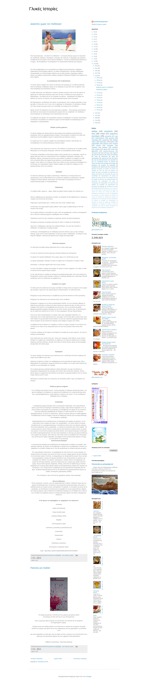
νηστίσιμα (95, 140)
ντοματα (115, 143)
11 (94, 61)
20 (94, 39)
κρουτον (93, 196)
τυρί (98, 207)
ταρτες (116, 158)
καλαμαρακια (95, 182)
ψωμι (108, 153)
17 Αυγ (99, 93)
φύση (105, 149)
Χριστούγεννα (99, 138)
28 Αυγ (99, 77)
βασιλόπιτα (104, 160)
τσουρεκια (113, 167)
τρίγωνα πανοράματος (111, 205)
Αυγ (96, 75)
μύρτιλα (93, 177)
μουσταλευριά (103, 198)
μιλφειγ (113, 175)
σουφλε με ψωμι (112, 203)
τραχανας (94, 207)
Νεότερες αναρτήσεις (36, 658)
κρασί (114, 174)
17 (94, 46)
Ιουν (96, 115)
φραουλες (95, 151)
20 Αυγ (99, 85)
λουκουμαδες (95, 158)
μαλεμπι (114, 196)
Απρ (96, 120)
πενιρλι (116, 186)
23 (94, 32)
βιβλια (114, 191)
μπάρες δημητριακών (113, 198)
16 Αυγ (99, 95)
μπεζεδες (103, 200)
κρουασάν (113, 195)
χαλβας (93, 172)
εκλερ (108, 193)
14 (94, 54)
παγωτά (104, 158)
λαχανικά (115, 153)
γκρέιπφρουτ (104, 181)
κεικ (93, 134)
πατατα (97, 149)
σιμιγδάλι (94, 170)
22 (94, 34)
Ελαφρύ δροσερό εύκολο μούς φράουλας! (109, 343)
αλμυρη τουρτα (107, 189)
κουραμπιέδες (104, 182)
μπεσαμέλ (101, 184)
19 (94, 41)
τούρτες (109, 154)
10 (94, 63)
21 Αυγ (99, 82)
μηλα (95, 154)
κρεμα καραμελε (105, 195)
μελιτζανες (94, 165)
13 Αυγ (99, 100)
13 (94, 56)
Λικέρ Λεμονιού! (106, 270)
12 (94, 59)
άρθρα (94, 131)
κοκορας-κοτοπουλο (108, 151)
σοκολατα (108, 131)
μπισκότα (108, 136)
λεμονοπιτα (113, 182)
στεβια (101, 205)
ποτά (112, 149)
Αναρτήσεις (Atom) (43, 661)
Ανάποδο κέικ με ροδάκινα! (109, 329)
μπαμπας (96, 200)
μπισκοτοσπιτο (111, 184)
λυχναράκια (107, 196)
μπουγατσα (94, 186)
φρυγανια (110, 207)
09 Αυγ (99, 105)
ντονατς (99, 177)
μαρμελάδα (95, 143)
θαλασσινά (105, 156)
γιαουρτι (105, 143)
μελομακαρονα (105, 175)
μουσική (111, 138)
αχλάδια (96, 179)
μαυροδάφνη (95, 175)
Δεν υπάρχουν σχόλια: (68, 555)
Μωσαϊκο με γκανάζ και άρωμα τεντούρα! (108, 305)
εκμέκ (113, 181)
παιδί (36, 560)
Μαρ (96, 122)
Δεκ (96, 66)
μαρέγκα (94, 184)
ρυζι (93, 161)
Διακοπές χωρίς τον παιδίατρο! (46, 24)
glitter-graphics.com (97, 229)
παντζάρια (109, 186)
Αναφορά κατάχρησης (99, 212)
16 (94, 49)
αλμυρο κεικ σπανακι (104, 191)
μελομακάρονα (95, 198)
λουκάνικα (100, 196)
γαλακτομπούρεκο (111, 179)
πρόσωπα (101, 154)
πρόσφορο (113, 202)
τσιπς (103, 188)
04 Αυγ (99, 107)
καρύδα (93, 174)
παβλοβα (102, 186)
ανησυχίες (103, 142)
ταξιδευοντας (104, 167)
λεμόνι (112, 142)
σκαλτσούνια (96, 188)
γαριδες (107, 168)
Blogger (89, 676)
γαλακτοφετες (95, 193)
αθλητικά (94, 168)
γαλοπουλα (94, 181)
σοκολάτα (102, 203)
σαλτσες (115, 147)
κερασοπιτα (96, 195)
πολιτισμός (95, 153)
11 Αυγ (99, 102)
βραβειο (101, 168)
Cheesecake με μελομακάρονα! (102, 464)
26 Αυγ (99, 80)
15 (94, 51)
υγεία (102, 153)
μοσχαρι (113, 163)
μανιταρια (106, 163)
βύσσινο (102, 179)
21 (94, 37)
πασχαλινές (95, 167)
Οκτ (96, 70)
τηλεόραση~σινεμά (102, 161)
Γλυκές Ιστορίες (43, 8)
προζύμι (106, 202)
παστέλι (100, 202)
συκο (100, 170)
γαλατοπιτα (102, 193)
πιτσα (110, 158)
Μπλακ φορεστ (98, 189)
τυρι (116, 136)
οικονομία (112, 165)
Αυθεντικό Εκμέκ (106, 292)
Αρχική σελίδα (58, 658)
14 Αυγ (99, 97)
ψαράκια (115, 154)
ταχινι (106, 170)
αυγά (96, 156)
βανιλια (113, 161)
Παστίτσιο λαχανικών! (108, 246)
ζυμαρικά (110, 145)
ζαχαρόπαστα (115, 193)
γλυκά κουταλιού (96, 163)
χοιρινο (99, 172)
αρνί (117, 177)
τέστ (105, 177)
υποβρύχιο (103, 207)
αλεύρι (98, 145)
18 (94, 44)
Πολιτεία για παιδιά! (40, 568)
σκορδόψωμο (95, 203)
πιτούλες (94, 147)
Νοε (96, 68)
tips (92, 189)
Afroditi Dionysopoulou (101, 21)
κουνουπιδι (107, 174)
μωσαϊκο (103, 165)
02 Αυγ (99, 110)
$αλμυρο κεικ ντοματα (111, 188)
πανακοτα (94, 202)
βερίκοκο (105, 172)
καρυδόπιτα (113, 172)
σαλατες (105, 147)
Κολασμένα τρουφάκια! (108, 355)
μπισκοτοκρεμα (112, 200)
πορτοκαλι (105, 140)
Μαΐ (96, 118)
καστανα (100, 174)
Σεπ (96, 73)
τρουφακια (110, 177)
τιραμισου (113, 170)
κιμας (113, 156)
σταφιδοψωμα (95, 205)
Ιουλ (96, 113)
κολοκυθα (113, 160)
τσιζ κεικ (96, 160)
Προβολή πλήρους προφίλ (99, 24)
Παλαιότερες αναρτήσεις (80, 658)
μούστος (114, 168)
